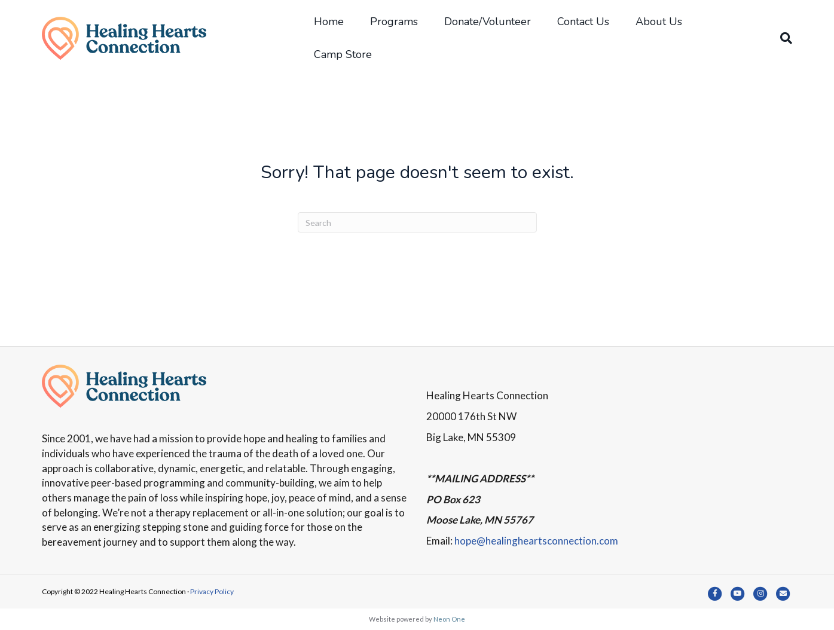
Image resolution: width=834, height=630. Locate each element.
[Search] (779, 38)
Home (329, 21)
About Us (659, 21)
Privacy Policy (212, 591)
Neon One (449, 619)
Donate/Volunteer (487, 21)
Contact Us (583, 21)
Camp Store (343, 54)
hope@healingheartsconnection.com (536, 540)
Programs (394, 21)
